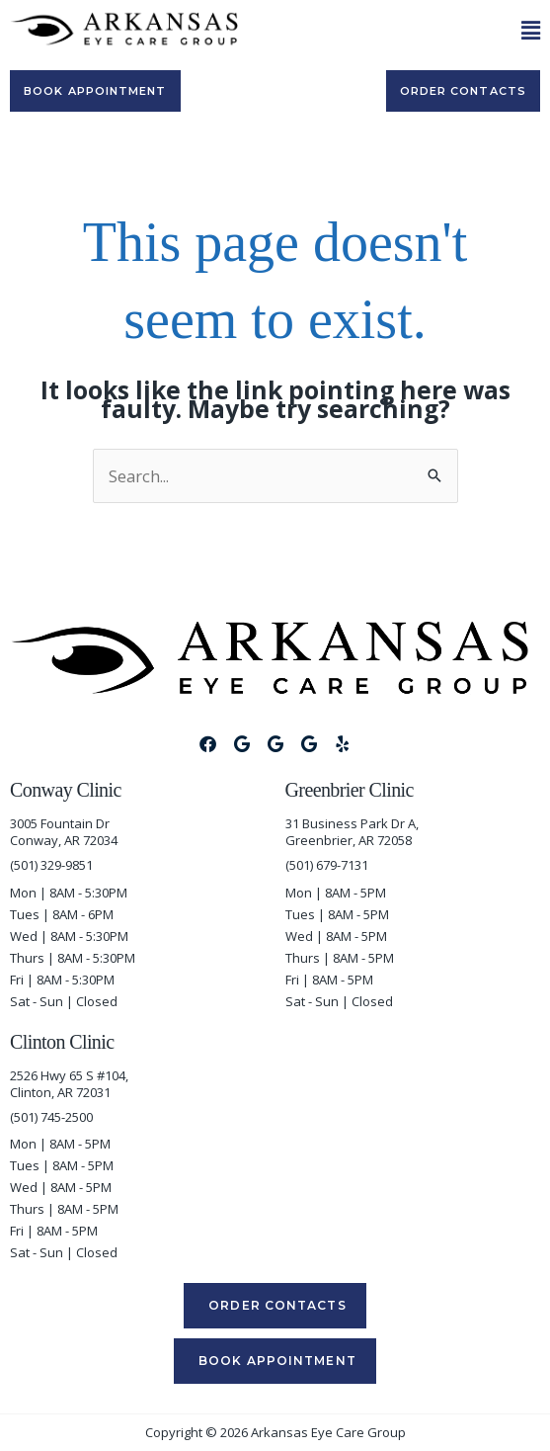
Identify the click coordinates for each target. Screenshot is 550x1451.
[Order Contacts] (463, 91)
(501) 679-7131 (326, 865)
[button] (399, 30)
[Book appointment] (95, 91)
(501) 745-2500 (51, 1117)
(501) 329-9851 (51, 865)
